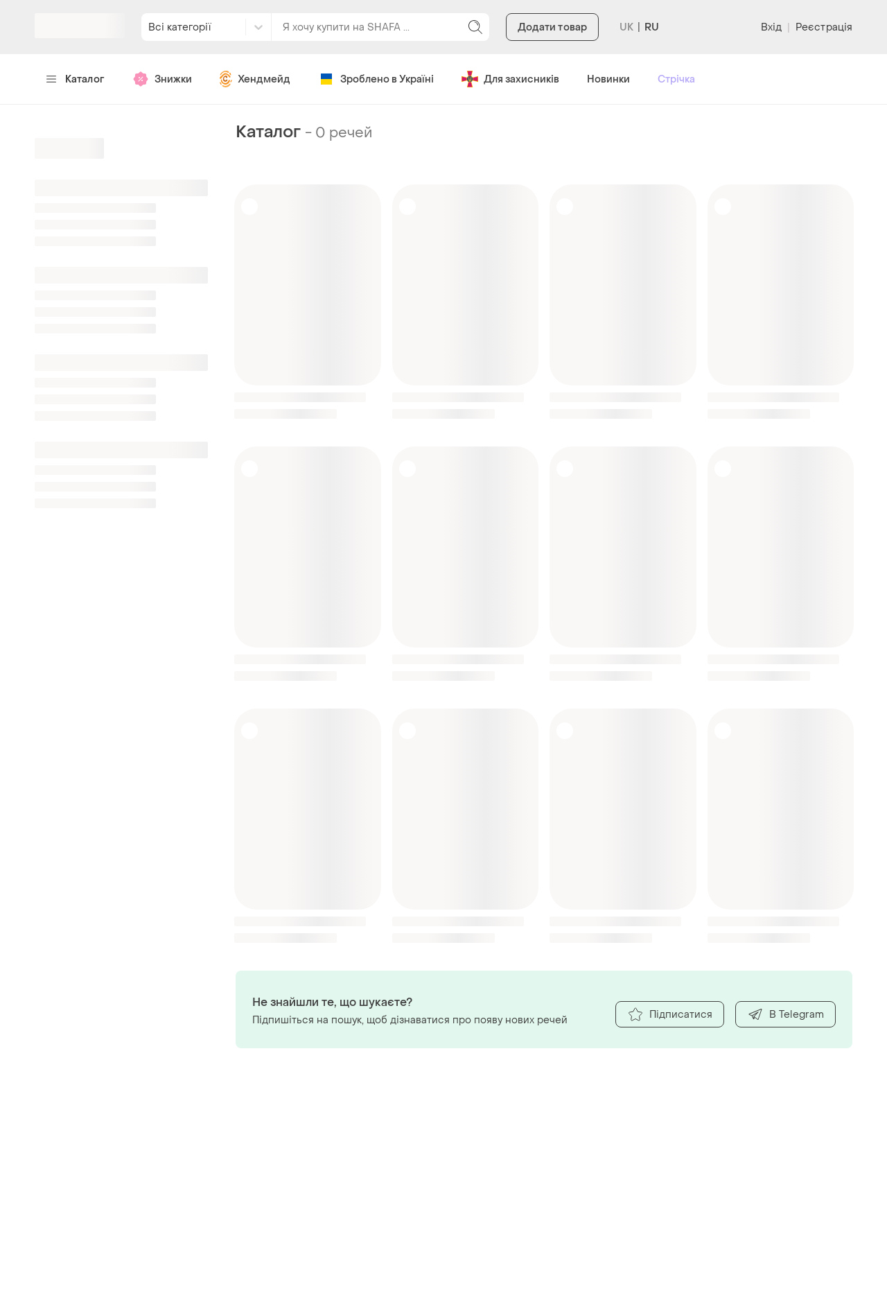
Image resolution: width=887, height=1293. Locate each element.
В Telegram (785, 1014)
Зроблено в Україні (376, 79)
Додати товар (552, 27)
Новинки (608, 79)
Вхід (771, 27)
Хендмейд (255, 79)
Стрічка (676, 79)
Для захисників (510, 79)
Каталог (75, 79)
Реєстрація (824, 27)
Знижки (162, 79)
